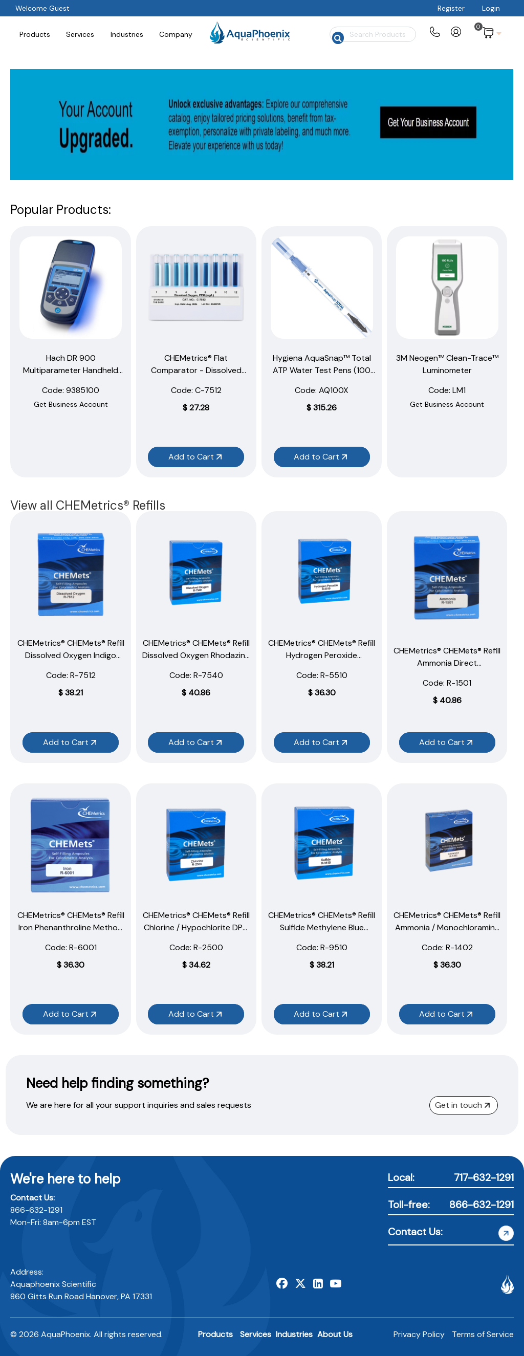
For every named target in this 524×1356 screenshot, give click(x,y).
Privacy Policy (419, 1334)
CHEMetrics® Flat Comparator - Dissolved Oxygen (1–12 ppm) (196, 370)
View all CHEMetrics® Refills (87, 505)
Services (255, 1334)
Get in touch (462, 1105)
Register (451, 8)
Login (491, 8)
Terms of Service (483, 1334)
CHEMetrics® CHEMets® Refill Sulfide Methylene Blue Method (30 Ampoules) (321, 927)
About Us (335, 1334)
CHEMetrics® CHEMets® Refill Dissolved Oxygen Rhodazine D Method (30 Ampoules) (196, 655)
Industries (294, 1334)
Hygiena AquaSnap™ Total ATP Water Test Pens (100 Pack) (322, 370)
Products (215, 1334)
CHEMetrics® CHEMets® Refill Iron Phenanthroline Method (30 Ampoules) (70, 927)
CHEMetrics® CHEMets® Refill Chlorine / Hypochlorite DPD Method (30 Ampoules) (196, 927)
